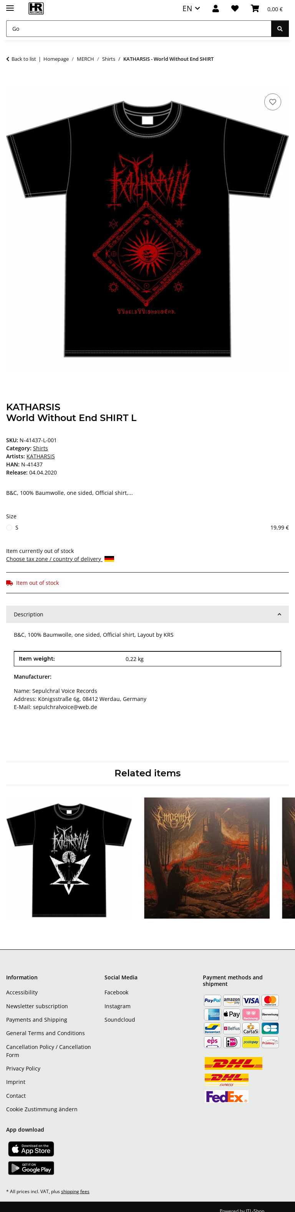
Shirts (40, 448)
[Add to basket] (12, 83)
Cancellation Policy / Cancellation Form (48, 1043)
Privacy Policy (23, 1060)
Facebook (116, 984)
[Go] (139, 28)
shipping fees (75, 1183)
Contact (16, 1087)
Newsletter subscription (37, 998)
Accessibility (22, 984)
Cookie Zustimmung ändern (42, 1101)
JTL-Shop (255, 1203)
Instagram (117, 998)
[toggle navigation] (10, 5)
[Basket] (267, 8)
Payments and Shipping (36, 1011)
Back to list (24, 58)
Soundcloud (119, 1011)
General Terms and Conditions (45, 1025)
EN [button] (187, 8)
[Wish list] (235, 8)
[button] (215, 8)
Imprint (15, 1073)
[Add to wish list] (272, 101)
